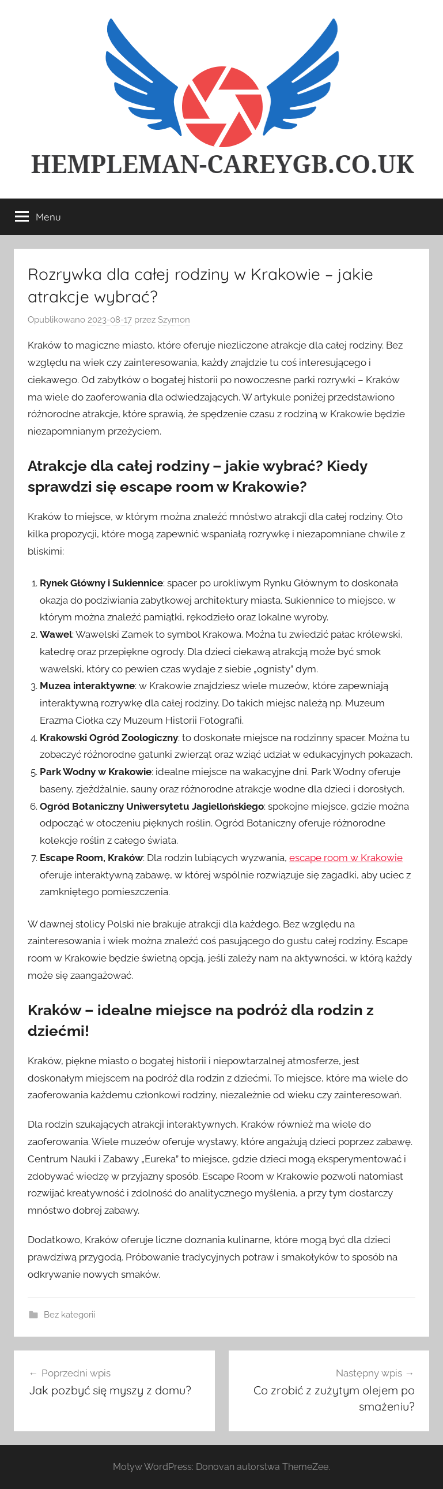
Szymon (174, 320)
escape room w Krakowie (346, 857)
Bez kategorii (69, 1315)
